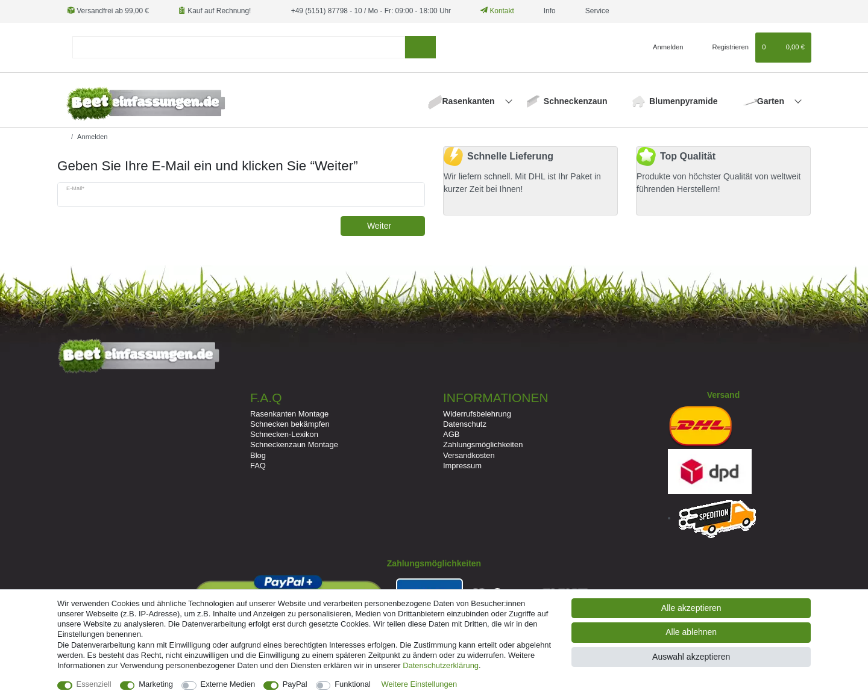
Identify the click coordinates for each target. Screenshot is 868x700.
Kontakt (497, 11)
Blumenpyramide (683, 101)
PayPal (295, 684)
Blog (258, 455)
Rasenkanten (469, 101)
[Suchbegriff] (238, 47)
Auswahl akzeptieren (691, 656)
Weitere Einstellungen (420, 684)
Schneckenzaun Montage (294, 444)
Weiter (391, 226)
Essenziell (94, 684)
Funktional (353, 684)
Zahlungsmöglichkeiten (483, 444)
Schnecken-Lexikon (284, 434)
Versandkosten (469, 455)
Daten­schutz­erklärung (441, 665)
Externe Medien (228, 684)
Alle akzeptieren (691, 608)
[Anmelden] (663, 48)
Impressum (462, 465)
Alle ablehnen (691, 632)
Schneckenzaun (576, 101)
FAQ (258, 465)
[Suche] (420, 47)
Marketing (156, 684)
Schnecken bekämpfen (290, 424)
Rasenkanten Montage (289, 413)
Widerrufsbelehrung (477, 413)
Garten (772, 101)
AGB (451, 434)
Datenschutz (464, 424)
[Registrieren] (723, 48)
